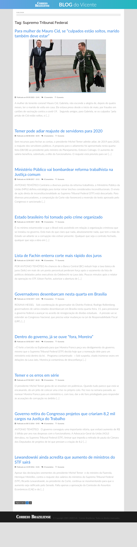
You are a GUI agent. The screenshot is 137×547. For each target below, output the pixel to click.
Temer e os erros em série (37, 375)
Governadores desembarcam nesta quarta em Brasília (62, 293)
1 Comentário (48, 97)
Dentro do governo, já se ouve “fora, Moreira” (55, 336)
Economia (60, 97)
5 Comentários (48, 222)
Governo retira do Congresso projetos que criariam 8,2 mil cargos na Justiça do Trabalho (66, 416)
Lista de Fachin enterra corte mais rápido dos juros (59, 255)
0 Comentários (48, 179)
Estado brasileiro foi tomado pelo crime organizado (60, 216)
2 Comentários (48, 136)
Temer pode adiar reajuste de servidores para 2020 (60, 130)
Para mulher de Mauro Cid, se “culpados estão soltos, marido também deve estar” (62, 33)
